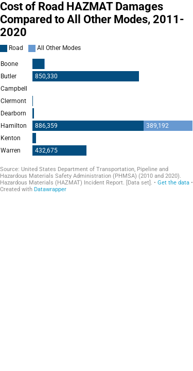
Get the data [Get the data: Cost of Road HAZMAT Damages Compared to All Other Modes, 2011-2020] (173, 182)
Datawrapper (50, 189)
